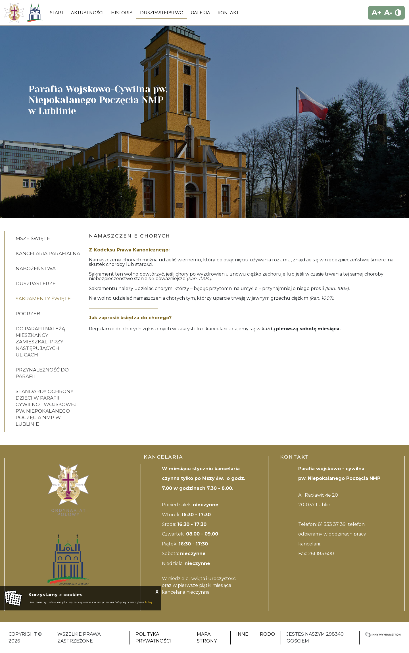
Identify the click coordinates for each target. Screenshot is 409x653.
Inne (242, 634)
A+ (377, 12)
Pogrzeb (28, 313)
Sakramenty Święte (43, 298)
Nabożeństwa (36, 268)
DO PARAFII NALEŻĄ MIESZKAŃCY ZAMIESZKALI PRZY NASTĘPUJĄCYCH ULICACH (40, 342)
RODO (267, 634)
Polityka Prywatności (153, 637)
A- (388, 12)
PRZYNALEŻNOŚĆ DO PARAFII (42, 373)
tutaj (148, 602)
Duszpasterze (36, 283)
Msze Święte (33, 238)
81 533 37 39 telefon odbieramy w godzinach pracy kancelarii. (332, 534)
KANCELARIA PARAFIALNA (48, 253)
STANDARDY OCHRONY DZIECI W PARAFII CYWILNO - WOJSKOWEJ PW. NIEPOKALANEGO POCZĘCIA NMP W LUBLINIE (46, 408)
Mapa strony (207, 637)
